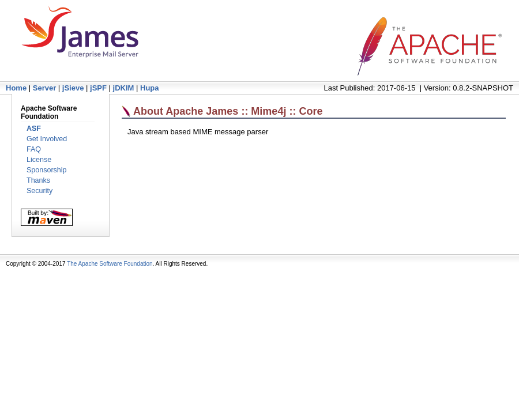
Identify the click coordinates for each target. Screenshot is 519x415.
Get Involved (47, 139)
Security (39, 191)
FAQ (34, 149)
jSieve (73, 88)
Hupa (149, 88)
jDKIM (123, 88)
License (39, 160)
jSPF (98, 88)
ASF (34, 128)
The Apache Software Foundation (109, 264)
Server (44, 88)
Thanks (38, 180)
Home (16, 88)
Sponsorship (47, 170)
